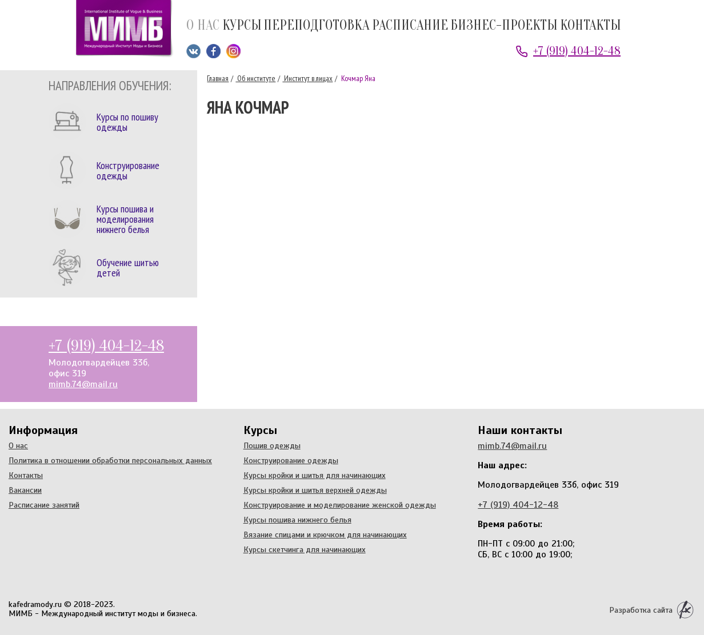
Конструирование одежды (290, 460)
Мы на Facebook (213, 51)
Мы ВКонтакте (193, 51)
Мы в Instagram (233, 51)
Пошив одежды (272, 445)
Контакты (590, 26)
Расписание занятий (44, 505)
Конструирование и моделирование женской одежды (339, 505)
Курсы (241, 26)
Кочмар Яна (357, 78)
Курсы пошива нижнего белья (297, 520)
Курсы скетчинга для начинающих (304, 549)
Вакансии (25, 490)
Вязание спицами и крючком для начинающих (325, 534)
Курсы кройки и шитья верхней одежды (315, 490)
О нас (202, 26)
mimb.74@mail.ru (83, 384)
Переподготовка (316, 26)
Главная (218, 78)
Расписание (410, 26)
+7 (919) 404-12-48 (577, 51)
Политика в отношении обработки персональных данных (110, 460)
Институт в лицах (307, 78)
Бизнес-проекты (503, 26)
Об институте (255, 78)
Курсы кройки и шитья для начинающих (314, 475)
